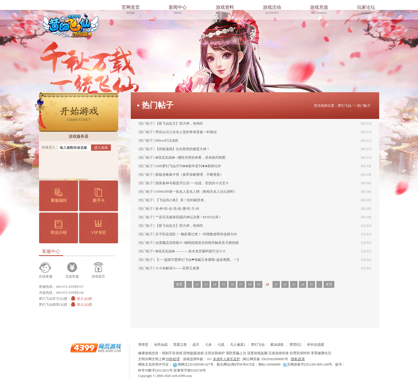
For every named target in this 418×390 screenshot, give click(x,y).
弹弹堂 (143, 345)
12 (197, 284)
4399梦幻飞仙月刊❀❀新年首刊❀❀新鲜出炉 (188, 166)
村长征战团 (315, 345)
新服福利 (59, 195)
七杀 (208, 345)
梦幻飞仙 (71, 25)
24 (302, 284)
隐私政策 (298, 359)
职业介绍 (59, 227)
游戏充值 (319, 10)
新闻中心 (178, 10)
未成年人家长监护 (226, 359)
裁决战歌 (277, 345)
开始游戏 (76, 112)
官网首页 (131, 10)
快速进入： (50, 147)
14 (214, 284)
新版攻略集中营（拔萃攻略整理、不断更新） (189, 175)
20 (267, 284)
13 (206, 284)
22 (285, 284)
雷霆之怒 (180, 345)
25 (311, 284)
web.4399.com (182, 376)
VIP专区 (98, 227)
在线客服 (45, 276)
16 (232, 284)
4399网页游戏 (95, 347)
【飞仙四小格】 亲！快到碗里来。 (181, 200)
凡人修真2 (237, 345)
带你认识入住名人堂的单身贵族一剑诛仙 (186, 132)
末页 (329, 284)
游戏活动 (272, 10)
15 (223, 284)
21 (276, 284)
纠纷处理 (173, 359)
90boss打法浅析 (166, 140)
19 (258, 284)
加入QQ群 (81, 299)
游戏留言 (98, 276)
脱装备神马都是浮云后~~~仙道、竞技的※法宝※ (192, 183)
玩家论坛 (366, 10)
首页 (179, 284)
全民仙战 (161, 345)
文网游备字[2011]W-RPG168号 (307, 364)
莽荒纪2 (295, 345)
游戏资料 (225, 10)
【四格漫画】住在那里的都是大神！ (182, 149)
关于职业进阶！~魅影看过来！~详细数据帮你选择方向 (196, 234)
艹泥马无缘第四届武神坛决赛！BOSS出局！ (188, 217)
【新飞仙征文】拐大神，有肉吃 (179, 123)
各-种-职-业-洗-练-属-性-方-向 (177, 209)
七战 (221, 345)
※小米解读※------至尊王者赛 (177, 268)
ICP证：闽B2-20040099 (263, 364)
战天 (196, 345)
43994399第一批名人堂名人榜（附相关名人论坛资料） (196, 192)
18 (250, 284)
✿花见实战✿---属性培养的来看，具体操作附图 (190, 158)
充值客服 (72, 276)
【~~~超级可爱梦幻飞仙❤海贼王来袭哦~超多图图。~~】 (198, 260)
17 (241, 284)
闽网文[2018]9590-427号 (193, 364)
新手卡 (99, 195)
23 (293, 284)
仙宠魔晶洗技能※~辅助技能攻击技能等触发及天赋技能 (197, 243)
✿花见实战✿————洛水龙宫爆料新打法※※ (190, 251)
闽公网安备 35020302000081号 (265, 359)
